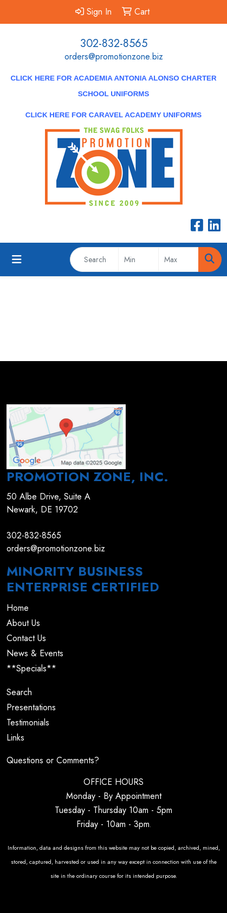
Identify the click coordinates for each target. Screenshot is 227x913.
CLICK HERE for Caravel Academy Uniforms (113, 115)
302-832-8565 (113, 43)
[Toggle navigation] (16, 260)
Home (18, 608)
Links (15, 737)
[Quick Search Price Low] (138, 259)
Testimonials (28, 722)
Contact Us (26, 638)
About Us (23, 623)
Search (19, 692)
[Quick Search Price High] (178, 259)
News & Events (35, 653)
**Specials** (31, 668)
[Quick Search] (94, 259)
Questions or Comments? (53, 760)
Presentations (31, 707)
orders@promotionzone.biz (113, 56)
